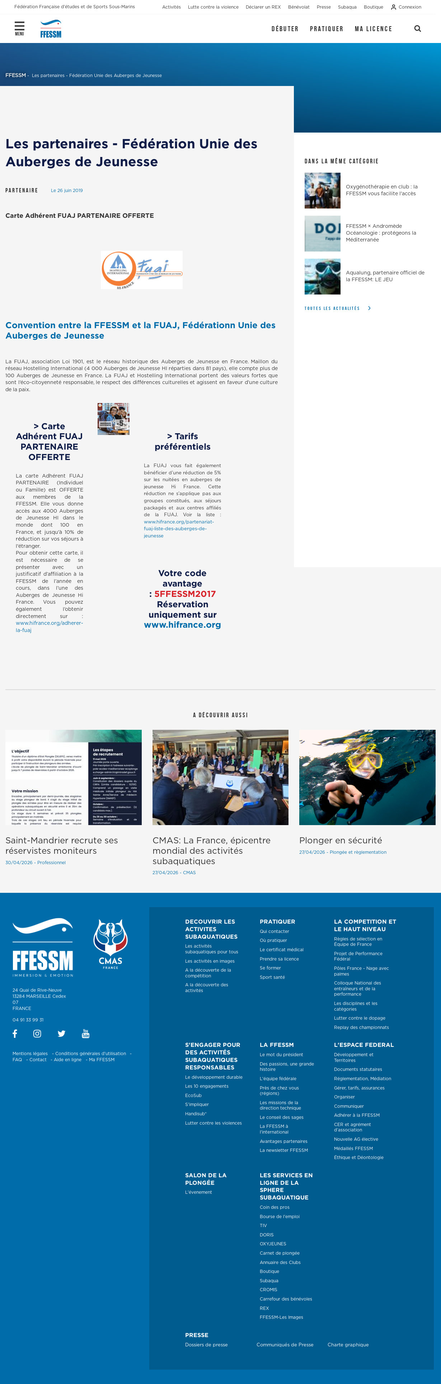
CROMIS (268, 1290)
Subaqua (269, 1281)
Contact (38, 1060)
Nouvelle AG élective (356, 1139)
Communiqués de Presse (285, 1345)
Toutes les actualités (332, 308)
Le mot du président (281, 1055)
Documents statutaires (358, 1069)
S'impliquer (197, 1104)
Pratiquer (327, 29)
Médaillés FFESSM (353, 1148)
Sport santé (272, 977)
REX (264, 1308)
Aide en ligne (67, 1060)
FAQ (17, 1060)
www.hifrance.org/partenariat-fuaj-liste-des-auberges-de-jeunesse (179, 529)
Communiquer (349, 1106)
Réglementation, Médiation (362, 1079)
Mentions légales (30, 1054)
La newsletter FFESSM (284, 1150)
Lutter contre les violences (213, 1123)
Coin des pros (275, 1207)
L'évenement (198, 1192)
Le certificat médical (282, 950)
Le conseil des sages (282, 1117)
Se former (270, 968)
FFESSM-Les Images (281, 1317)
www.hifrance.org (182, 624)
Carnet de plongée (280, 1253)
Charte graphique (348, 1345)
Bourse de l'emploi (280, 1217)
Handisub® (196, 1114)
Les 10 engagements (207, 1086)
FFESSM (15, 75)
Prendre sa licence (279, 959)
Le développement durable (214, 1077)
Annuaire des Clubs (280, 1262)
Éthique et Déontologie (359, 1157)
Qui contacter (274, 931)
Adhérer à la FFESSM (357, 1115)
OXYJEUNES (273, 1244)
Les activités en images (210, 961)
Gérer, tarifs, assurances (359, 1088)
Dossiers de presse (206, 1345)
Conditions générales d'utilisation (90, 1054)
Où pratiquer (273, 940)
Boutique (269, 1271)
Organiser (344, 1097)
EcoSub (193, 1095)
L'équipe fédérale (278, 1079)
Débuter (285, 29)
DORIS (267, 1235)
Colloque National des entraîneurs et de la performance (357, 988)
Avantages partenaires (284, 1141)
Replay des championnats (361, 1027)
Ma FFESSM (101, 1060)
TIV (263, 1225)
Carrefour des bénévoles (286, 1299)
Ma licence (374, 29)
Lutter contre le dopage (359, 1018)
